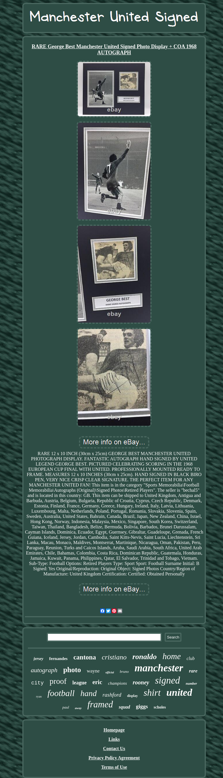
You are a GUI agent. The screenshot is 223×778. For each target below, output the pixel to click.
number (191, 684)
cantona (84, 657)
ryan (39, 696)
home (172, 656)
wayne (93, 671)
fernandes (58, 658)
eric (97, 682)
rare (193, 671)
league (79, 683)
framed (100, 704)
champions (117, 683)
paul (65, 707)
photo (72, 670)
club (191, 658)
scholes (160, 707)
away (78, 708)
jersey (38, 659)
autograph (44, 670)
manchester (159, 668)
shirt (152, 692)
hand (88, 693)
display (132, 696)
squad (124, 706)
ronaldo (144, 656)
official (109, 672)
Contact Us (114, 748)
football (61, 693)
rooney (141, 682)
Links (114, 739)
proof (58, 681)
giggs (142, 706)
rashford (111, 695)
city (37, 683)
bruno (124, 671)
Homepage (114, 729)
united (179, 692)
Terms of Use (114, 767)
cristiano (114, 657)
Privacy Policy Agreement (114, 757)
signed (167, 680)
